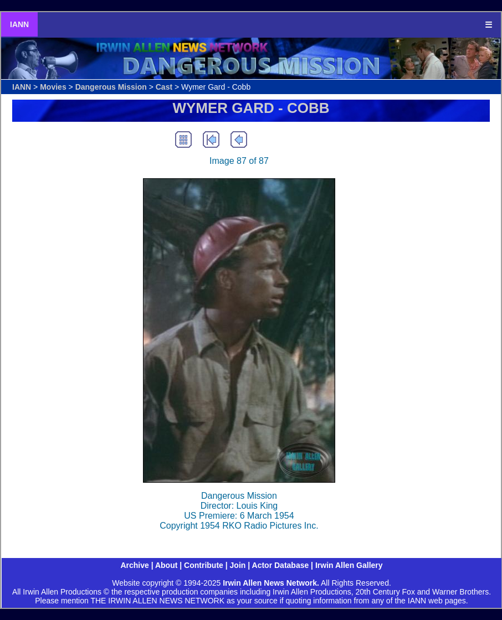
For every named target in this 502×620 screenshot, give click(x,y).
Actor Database (280, 565)
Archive (134, 565)
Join (238, 565)
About (166, 565)
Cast (164, 86)
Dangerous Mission (111, 86)
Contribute (203, 565)
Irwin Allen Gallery (349, 565)
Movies (53, 86)
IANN (19, 24)
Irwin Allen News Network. (271, 582)
